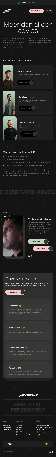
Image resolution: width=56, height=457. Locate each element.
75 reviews (34, 2)
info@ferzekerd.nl (41, 434)
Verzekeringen (7, 427)
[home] (7, 11)
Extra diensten (7, 429)
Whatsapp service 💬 (42, 425)
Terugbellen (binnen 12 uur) (44, 427)
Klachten (19, 427)
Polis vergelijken (40, 431)
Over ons (19, 425)
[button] (49, 11)
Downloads (19, 431)
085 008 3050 (40, 433)
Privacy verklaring (21, 433)
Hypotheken (6, 425)
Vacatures (19, 429)
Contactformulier (41, 429)
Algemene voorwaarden (23, 434)
